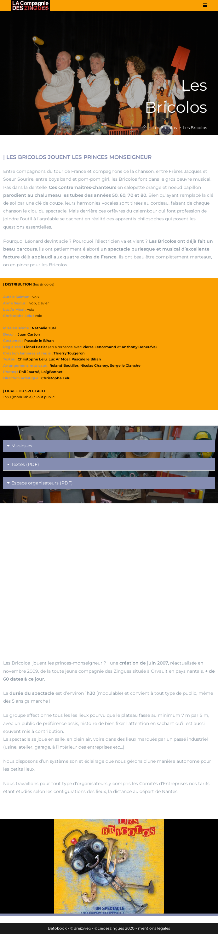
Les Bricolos (195, 127)
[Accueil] (144, 127)
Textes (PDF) (25, 464)
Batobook (57, 928)
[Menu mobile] (205, 5)
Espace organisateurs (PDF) (42, 483)
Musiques (21, 446)
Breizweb (82, 928)
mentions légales (154, 928)
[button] (109, 446)
